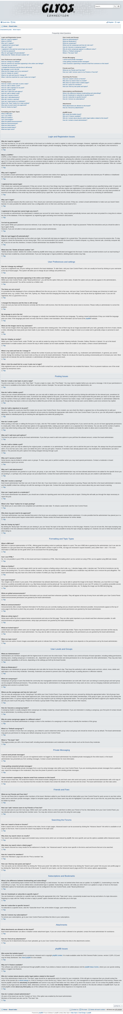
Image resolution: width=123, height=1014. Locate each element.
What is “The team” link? (70, 53)
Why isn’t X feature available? (72, 116)
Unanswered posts (6, 29)
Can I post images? (7, 119)
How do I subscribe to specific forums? (74, 97)
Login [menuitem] (118, 22)
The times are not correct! (9, 65)
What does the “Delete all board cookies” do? (15, 55)
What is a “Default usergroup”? (72, 51)
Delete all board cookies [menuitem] (97, 1009)
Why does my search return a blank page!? (76, 82)
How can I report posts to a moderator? (13, 101)
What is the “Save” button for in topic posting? (15, 103)
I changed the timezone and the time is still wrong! (16, 67)
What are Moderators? (70, 41)
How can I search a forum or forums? (74, 78)
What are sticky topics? (8, 125)
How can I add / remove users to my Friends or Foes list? (80, 72)
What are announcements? (9, 123)
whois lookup (23, 980)
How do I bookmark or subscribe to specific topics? (78, 95)
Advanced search (118, 6)
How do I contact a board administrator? (75, 120)
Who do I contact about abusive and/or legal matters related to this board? (85, 118)
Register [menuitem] (111, 22)
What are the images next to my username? (14, 71)
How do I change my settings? (10, 61)
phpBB (88, 318)
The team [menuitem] (84, 1009)
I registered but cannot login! (10, 45)
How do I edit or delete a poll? (10, 93)
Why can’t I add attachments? (10, 97)
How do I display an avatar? (9, 73)
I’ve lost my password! (8, 51)
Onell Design (82, 1012)
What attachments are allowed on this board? (77, 105)
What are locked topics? (8, 127)
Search (115, 6)
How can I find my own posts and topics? (75, 86)
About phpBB (26, 957)
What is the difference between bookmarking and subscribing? (82, 93)
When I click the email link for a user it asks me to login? (18, 77)
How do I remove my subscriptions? (74, 99)
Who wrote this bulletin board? (72, 114)
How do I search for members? (72, 84)
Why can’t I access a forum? (10, 95)
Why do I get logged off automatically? (13, 53)
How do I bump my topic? (9, 107)
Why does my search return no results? (75, 80)
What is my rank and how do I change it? (13, 75)
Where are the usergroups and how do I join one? (78, 45)
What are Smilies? (7, 117)
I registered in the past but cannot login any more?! (17, 49)
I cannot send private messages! (73, 59)
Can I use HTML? (6, 115)
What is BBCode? (6, 113)
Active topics (17, 29)
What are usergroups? (69, 43)
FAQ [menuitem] (14, 22)
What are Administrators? (70, 39)
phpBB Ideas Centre (92, 967)
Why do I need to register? (9, 39)
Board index (13, 26)
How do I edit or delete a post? (10, 85)
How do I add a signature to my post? (12, 87)
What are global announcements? (11, 121)
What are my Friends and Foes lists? (74, 70)
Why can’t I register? (7, 43)
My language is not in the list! (10, 69)
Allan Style (74, 1012)
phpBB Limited (57, 955)
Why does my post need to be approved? (14, 105)
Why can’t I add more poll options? (12, 91)
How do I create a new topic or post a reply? (14, 83)
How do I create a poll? (8, 89)
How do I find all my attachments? (73, 107)
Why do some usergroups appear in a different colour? (79, 49)
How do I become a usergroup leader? (74, 47)
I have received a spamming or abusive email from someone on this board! (86, 63)
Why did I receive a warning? (10, 99)
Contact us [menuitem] (75, 1009)
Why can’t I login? (6, 47)
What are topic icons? (8, 129)
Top (4, 150)
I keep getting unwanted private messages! (76, 61)
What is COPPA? (6, 41)
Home (5, 26)
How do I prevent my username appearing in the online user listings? (22, 63)
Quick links (6, 22)
